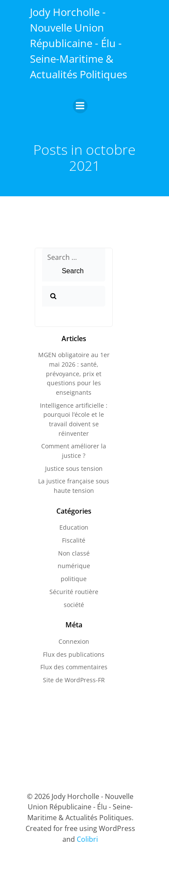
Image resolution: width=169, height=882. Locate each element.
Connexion (73, 641)
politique (74, 579)
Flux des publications (73, 654)
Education (73, 527)
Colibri (87, 839)
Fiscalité (73, 540)
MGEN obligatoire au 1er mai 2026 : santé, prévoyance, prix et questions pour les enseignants (74, 373)
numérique (74, 566)
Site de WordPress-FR (74, 680)
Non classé (74, 553)
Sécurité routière (73, 592)
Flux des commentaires (73, 667)
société (74, 605)
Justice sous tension (74, 468)
